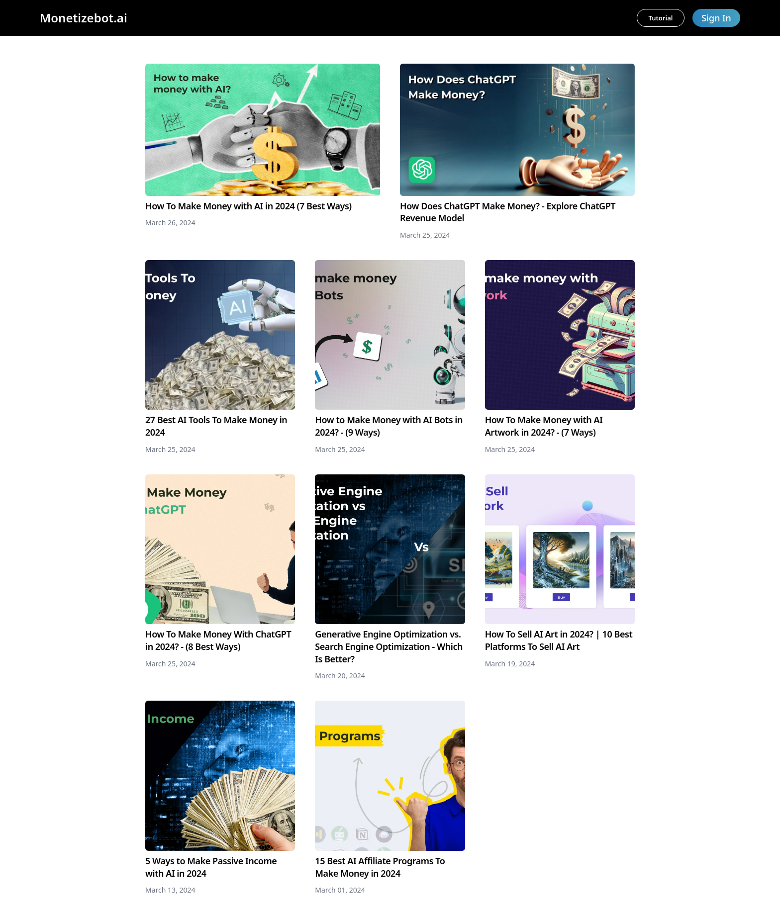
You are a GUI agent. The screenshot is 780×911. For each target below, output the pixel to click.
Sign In (716, 18)
